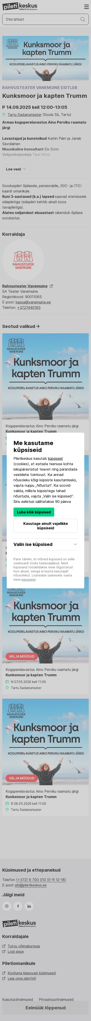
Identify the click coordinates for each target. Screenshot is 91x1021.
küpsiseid (55, 458)
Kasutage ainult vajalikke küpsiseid (45, 525)
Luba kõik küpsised (34, 512)
